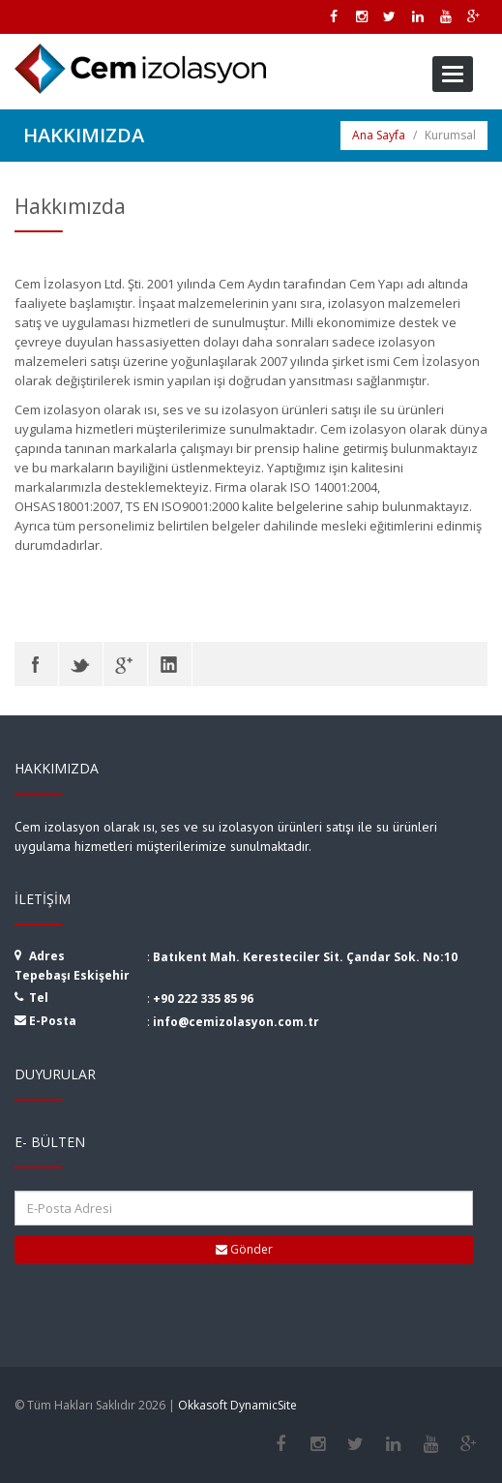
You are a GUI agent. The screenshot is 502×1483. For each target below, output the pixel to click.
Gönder (244, 1249)
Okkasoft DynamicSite (237, 1405)
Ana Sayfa (378, 135)
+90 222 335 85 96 (203, 998)
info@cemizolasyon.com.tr (236, 1022)
